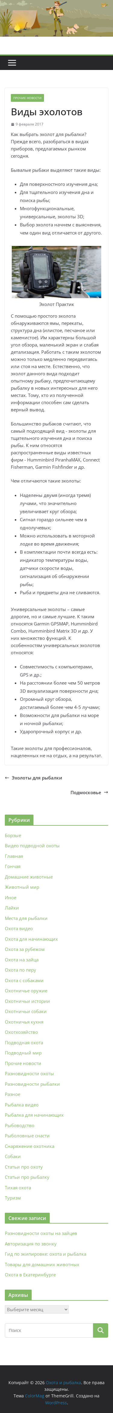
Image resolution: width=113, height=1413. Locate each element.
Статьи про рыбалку (27, 1177)
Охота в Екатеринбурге (30, 1275)
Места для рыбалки (26, 918)
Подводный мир (23, 1053)
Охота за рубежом (25, 949)
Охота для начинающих (31, 939)
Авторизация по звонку (31, 1244)
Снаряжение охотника (29, 1146)
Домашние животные (29, 877)
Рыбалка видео (22, 1105)
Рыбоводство (19, 1125)
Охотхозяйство (21, 1032)
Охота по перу (20, 970)
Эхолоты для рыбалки (33, 778)
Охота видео (19, 928)
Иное (10, 897)
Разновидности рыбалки (32, 1084)
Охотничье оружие (26, 991)
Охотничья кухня (24, 1022)
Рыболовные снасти (27, 1136)
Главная (14, 856)
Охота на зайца (22, 960)
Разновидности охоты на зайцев (41, 1233)
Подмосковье (89, 792)
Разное (12, 1094)
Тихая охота (18, 1188)
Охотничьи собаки (26, 1011)
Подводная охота (24, 1042)
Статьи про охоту (24, 1167)
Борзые (13, 835)
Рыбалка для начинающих (34, 1115)
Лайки (12, 908)
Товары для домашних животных (42, 1264)
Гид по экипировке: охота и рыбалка (45, 1254)
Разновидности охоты (29, 1073)
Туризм (13, 1198)
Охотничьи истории (27, 1001)
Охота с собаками (24, 980)
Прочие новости (27, 98)
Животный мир (22, 887)
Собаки (13, 1156)
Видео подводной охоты (32, 846)
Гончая (12, 866)
